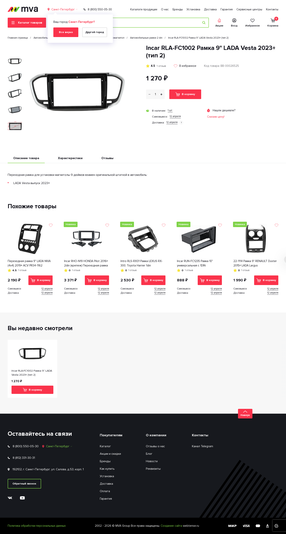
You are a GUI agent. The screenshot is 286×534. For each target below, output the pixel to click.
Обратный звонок (24, 483)
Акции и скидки (110, 454)
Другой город (94, 32)
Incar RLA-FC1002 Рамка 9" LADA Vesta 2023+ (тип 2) (32, 372)
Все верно (66, 32)
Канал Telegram (202, 446)
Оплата (105, 491)
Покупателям (111, 435)
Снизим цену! (215, 116)
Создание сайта (172, 525)
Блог (149, 454)
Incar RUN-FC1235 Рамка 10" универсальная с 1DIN (195, 263)
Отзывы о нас (155, 446)
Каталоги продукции (143, 9)
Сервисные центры (249, 9)
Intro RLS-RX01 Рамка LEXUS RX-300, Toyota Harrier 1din (142, 263)
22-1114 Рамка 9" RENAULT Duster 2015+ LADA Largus (255, 263)
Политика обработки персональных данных (37, 525)
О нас (165, 9)
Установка (193, 9)
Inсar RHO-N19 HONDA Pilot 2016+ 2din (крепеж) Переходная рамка (86, 263)
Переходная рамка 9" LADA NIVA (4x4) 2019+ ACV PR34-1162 (29, 263)
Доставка (210, 9)
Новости (152, 461)
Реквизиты (153, 469)
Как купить (107, 469)
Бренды (178, 9)
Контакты (272, 9)
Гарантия (227, 9)
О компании (156, 435)
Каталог (105, 446)
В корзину (185, 94)
